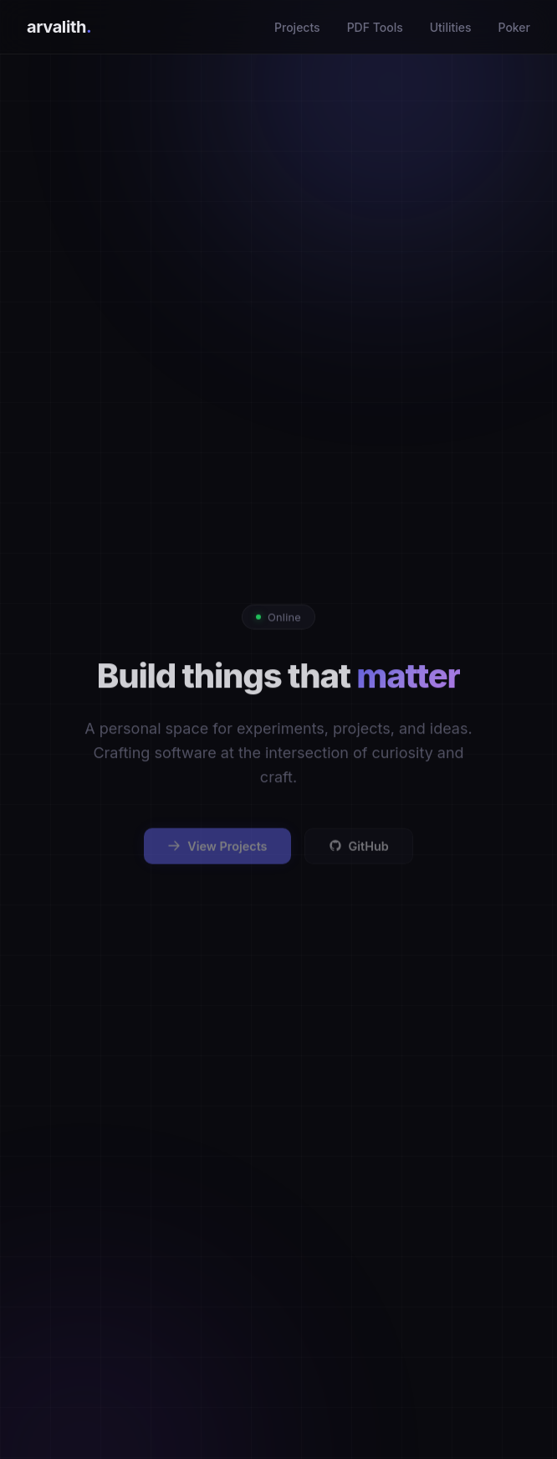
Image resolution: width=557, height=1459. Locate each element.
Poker (514, 27)
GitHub (359, 853)
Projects (297, 27)
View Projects (217, 853)
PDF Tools (375, 27)
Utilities (451, 27)
